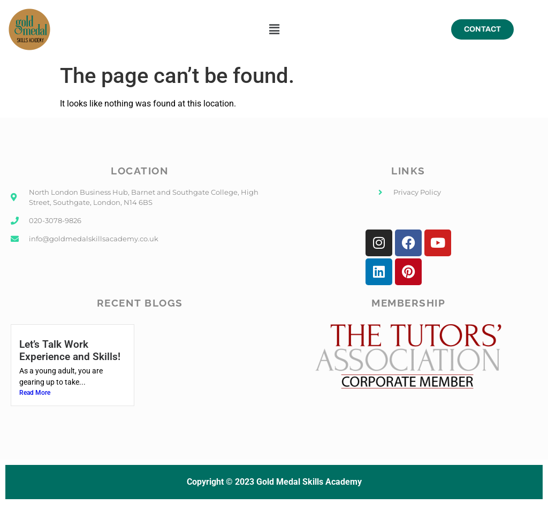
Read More (34, 392)
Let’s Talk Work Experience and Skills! (69, 350)
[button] (274, 29)
